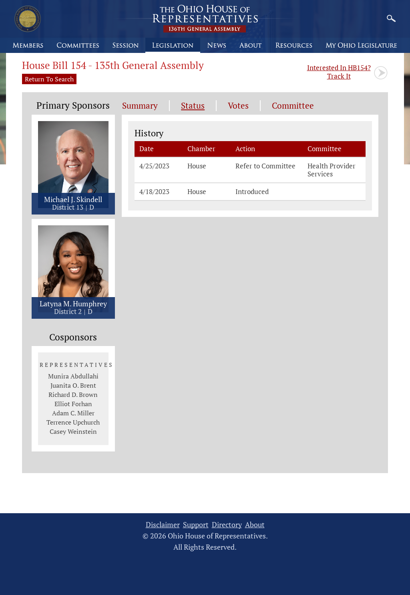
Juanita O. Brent (73, 385)
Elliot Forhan (73, 403)
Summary (140, 105)
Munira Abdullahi (73, 376)
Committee (293, 105)
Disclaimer (163, 524)
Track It (339, 72)
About (255, 524)
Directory (227, 524)
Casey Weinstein (73, 431)
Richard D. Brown (73, 394)
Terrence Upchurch (73, 422)
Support (196, 524)
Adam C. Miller (73, 413)
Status (193, 105)
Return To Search (49, 79)
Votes (238, 105)
